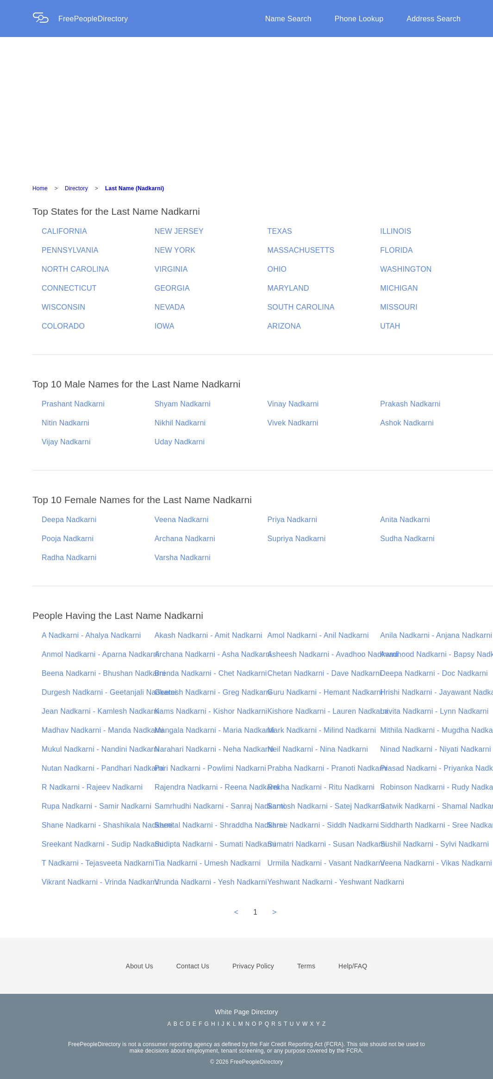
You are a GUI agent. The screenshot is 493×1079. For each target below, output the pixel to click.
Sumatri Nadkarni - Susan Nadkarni (327, 844)
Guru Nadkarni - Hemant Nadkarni (325, 692)
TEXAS (280, 231)
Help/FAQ (352, 966)
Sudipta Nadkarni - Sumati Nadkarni (215, 844)
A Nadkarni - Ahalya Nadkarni (91, 635)
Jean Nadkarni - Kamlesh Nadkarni (101, 711)
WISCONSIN (63, 307)
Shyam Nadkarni (183, 404)
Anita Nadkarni (405, 520)
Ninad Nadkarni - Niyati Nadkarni (435, 749)
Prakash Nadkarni (410, 404)
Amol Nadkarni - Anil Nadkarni (318, 635)
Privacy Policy (253, 966)
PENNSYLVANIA (70, 250)
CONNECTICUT (69, 288)
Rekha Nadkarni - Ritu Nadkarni (321, 787)
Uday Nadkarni (180, 442)
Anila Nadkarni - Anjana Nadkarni (436, 635)
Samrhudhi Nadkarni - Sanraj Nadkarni (220, 806)
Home (40, 188)
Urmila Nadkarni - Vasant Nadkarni (326, 863)
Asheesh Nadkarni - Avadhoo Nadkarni (333, 654)
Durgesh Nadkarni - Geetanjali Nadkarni (109, 692)
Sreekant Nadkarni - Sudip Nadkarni (102, 844)
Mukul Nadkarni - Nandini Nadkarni (101, 749)
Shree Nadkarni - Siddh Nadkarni (323, 825)
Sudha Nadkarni (407, 539)
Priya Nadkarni (293, 520)
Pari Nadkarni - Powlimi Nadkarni (210, 768)
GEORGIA (172, 288)
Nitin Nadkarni (65, 423)
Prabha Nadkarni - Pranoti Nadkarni (328, 768)
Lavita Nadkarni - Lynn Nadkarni (434, 711)
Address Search (433, 19)
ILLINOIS (395, 231)
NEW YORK (175, 250)
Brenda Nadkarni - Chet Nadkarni (211, 673)
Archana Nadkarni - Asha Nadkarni (213, 654)
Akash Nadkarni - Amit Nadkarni (208, 635)
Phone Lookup (359, 19)
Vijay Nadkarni (66, 442)
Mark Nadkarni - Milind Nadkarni (322, 730)
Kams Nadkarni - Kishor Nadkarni (211, 711)
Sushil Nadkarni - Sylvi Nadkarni (434, 844)
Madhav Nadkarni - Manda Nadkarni (102, 730)
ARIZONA (284, 326)
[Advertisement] (247, 106)
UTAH (390, 326)
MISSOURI (399, 307)
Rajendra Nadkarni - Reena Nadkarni (217, 787)
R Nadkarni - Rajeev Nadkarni (92, 787)
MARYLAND (288, 288)
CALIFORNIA (64, 231)
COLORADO (63, 326)
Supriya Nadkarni (297, 539)
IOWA (165, 326)
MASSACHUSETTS (301, 250)
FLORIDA (396, 250)
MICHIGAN (399, 288)
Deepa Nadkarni (69, 520)
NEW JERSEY (179, 231)
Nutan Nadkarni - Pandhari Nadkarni (103, 768)
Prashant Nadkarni (73, 404)
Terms (306, 966)
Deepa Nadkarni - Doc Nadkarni (434, 673)
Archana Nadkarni (185, 539)
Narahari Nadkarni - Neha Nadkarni (214, 749)
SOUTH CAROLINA (301, 307)
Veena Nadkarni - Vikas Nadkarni (436, 863)
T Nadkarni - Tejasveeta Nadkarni (98, 863)
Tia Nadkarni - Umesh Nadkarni (208, 863)
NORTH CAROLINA (75, 269)
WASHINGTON (405, 269)
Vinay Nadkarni (293, 404)
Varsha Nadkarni (183, 557)
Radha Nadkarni (69, 557)
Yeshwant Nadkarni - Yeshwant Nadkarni (336, 882)
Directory (76, 188)
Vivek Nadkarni (293, 423)
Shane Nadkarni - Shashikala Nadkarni (107, 825)
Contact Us (192, 966)
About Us (139, 966)
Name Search (288, 19)
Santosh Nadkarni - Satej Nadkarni (326, 806)
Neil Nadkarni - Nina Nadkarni (318, 749)
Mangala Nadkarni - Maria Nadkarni (215, 730)
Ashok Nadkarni (407, 423)
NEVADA (170, 307)
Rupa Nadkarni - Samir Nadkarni (96, 806)
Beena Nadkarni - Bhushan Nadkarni (103, 673)
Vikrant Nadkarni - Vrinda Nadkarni (100, 882)
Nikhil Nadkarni (180, 423)
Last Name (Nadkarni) (134, 188)
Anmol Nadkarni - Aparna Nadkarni (100, 654)
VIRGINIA (171, 269)
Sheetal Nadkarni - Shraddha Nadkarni (220, 825)
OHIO (277, 269)
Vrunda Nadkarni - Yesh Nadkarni (211, 882)
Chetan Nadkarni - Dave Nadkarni (324, 673)
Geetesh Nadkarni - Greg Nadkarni (213, 692)
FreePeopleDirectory (93, 19)
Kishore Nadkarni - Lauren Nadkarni (328, 711)
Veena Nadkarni (182, 520)
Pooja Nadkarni (68, 539)
